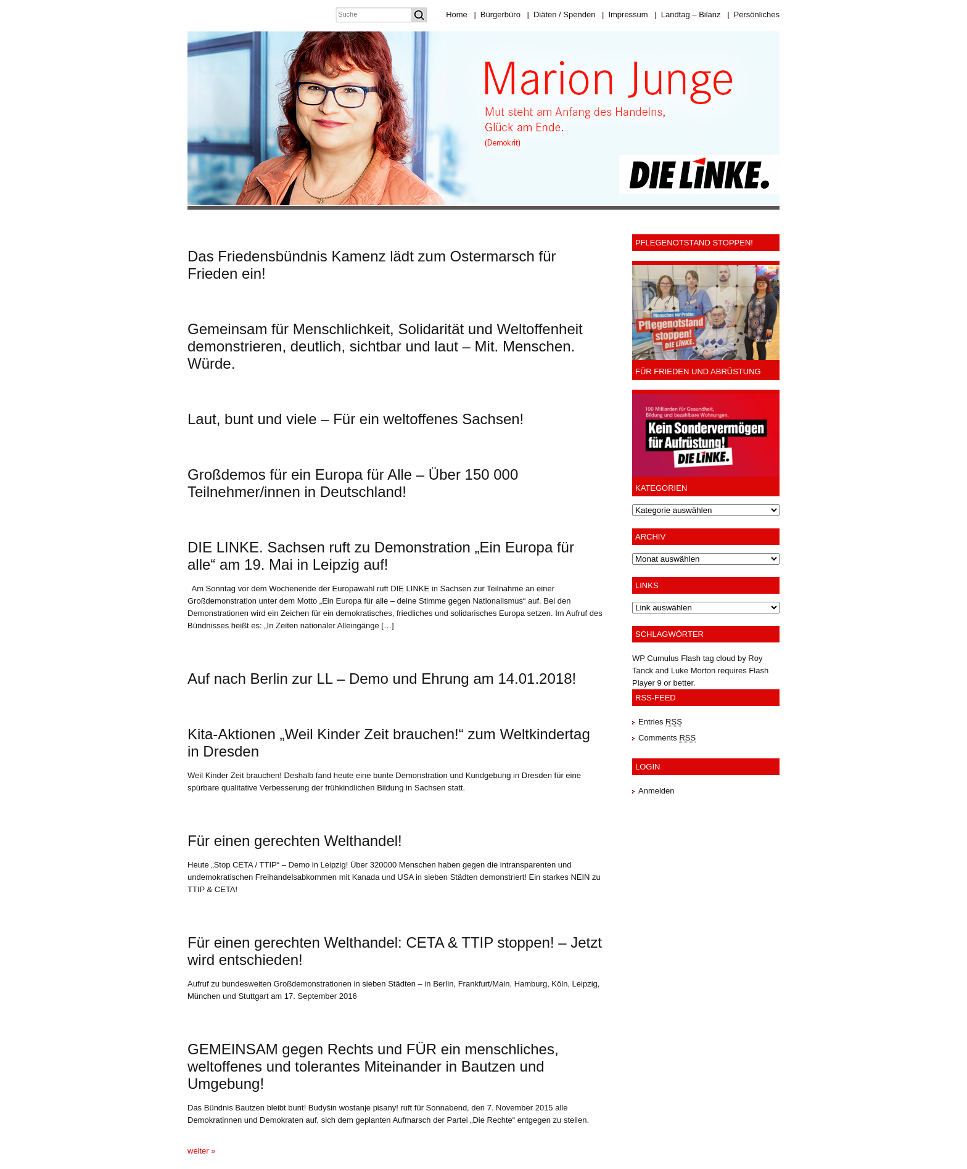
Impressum (625, 14)
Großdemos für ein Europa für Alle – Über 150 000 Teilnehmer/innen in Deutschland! (352, 483)
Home (456, 14)
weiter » (201, 1150)
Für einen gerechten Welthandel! (294, 840)
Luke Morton (693, 670)
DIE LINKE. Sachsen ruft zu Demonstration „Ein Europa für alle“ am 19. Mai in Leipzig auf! (380, 556)
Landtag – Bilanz (687, 14)
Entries (660, 721)
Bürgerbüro (497, 14)
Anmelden (656, 790)
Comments (667, 737)
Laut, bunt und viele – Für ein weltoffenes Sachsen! (355, 419)
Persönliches (753, 14)
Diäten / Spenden (561, 14)
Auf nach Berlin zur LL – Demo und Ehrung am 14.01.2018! (381, 678)
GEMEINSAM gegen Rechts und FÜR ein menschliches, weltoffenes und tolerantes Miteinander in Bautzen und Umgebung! (373, 1066)
